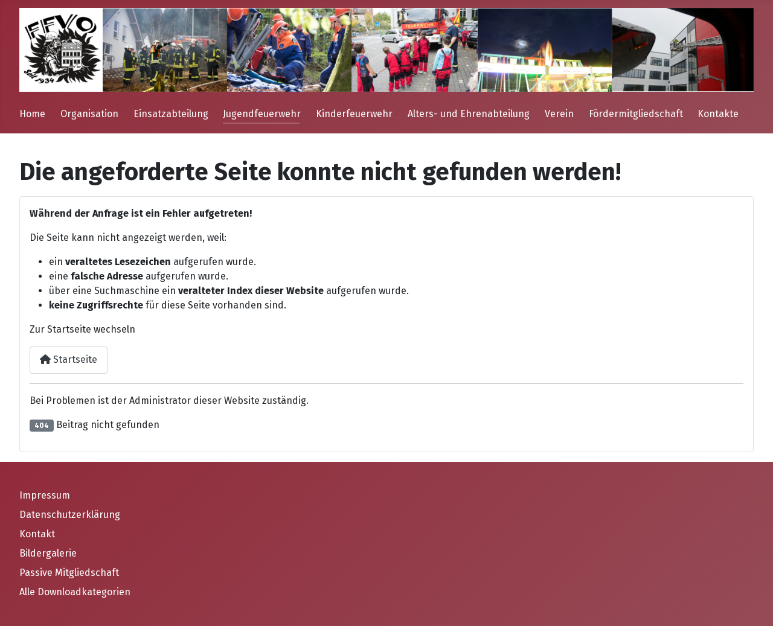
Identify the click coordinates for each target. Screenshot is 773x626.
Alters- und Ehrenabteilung (469, 114)
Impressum (44, 495)
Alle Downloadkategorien (74, 592)
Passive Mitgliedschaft (69, 572)
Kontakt (37, 534)
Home (32, 114)
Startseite (68, 359)
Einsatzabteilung (170, 114)
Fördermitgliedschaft (636, 114)
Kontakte (718, 114)
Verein (559, 114)
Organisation (89, 114)
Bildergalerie (48, 553)
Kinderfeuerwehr (354, 114)
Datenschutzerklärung (69, 514)
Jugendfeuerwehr (262, 114)
